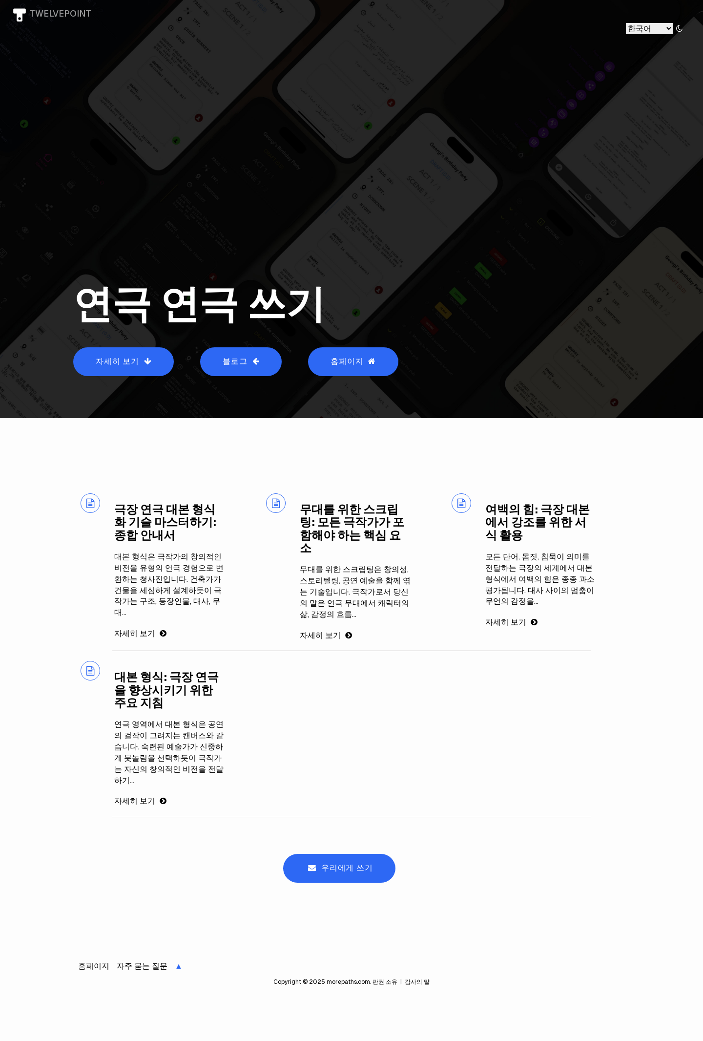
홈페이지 (353, 361)
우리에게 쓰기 (340, 868)
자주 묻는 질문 (142, 966)
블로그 (241, 361)
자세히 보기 (123, 361)
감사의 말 (416, 982)
